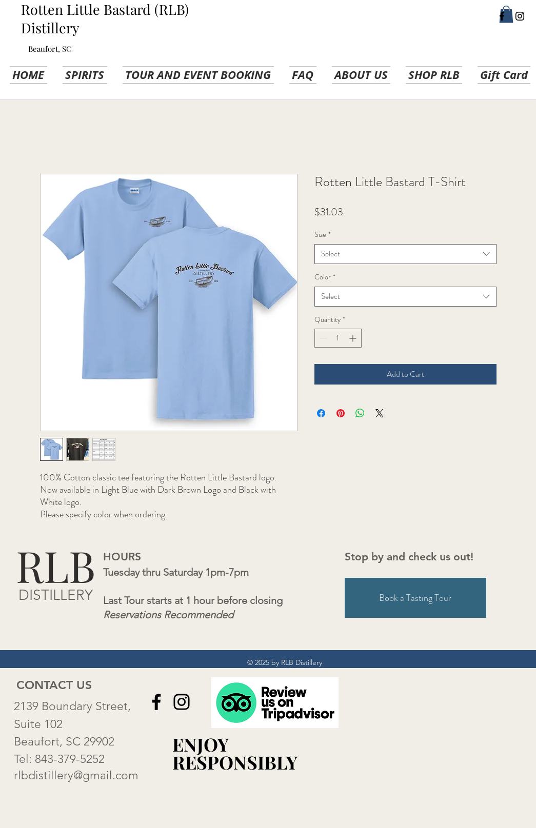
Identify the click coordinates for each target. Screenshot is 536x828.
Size (322, 234)
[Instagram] (520, 16)
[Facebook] (502, 16)
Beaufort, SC (49, 49)
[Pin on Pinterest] (340, 413)
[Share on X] (379, 413)
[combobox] (405, 254)
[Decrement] (322, 338)
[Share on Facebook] (321, 413)
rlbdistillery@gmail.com (76, 775)
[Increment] (353, 338)
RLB (55, 565)
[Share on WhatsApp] (360, 413)
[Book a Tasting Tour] (415, 598)
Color (324, 277)
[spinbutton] (338, 338)
